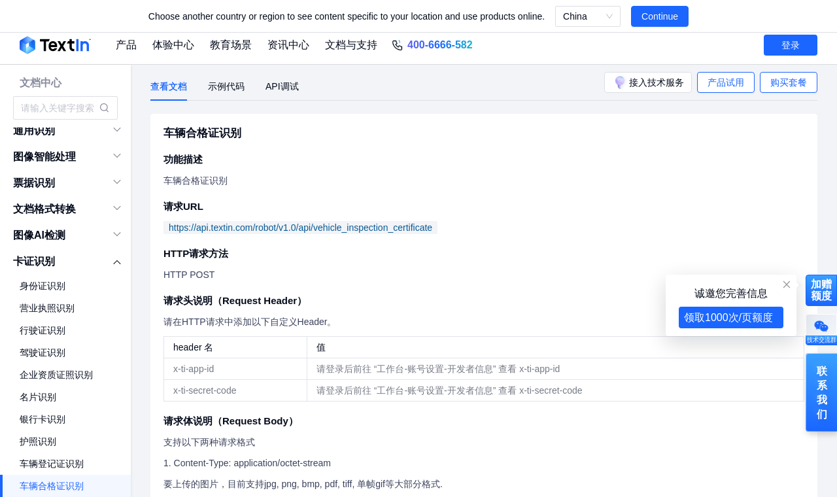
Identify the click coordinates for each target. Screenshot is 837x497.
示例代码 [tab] (226, 86)
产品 (126, 44)
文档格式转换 (44, 208)
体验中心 (173, 44)
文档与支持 (351, 44)
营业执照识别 (47, 308)
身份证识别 (42, 286)
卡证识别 (34, 261)
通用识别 (34, 130)
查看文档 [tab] (168, 86)
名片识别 (38, 397)
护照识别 (38, 441)
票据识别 (34, 182)
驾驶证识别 (42, 352)
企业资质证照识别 (56, 374)
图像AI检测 (39, 235)
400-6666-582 (440, 44)
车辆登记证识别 (52, 463)
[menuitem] (65, 131)
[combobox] (59, 107)
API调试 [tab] (282, 86)
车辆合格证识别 (52, 486)
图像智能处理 (44, 156)
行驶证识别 (42, 330)
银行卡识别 (42, 419)
